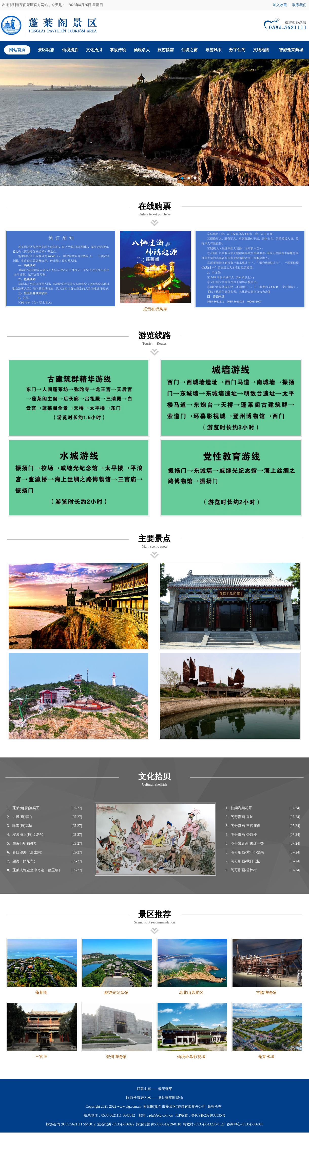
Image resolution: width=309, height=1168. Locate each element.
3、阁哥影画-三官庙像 (242, 826)
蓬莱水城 (266, 1056)
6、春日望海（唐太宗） (25, 852)
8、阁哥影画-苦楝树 (241, 870)
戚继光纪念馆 (116, 992)
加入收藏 (280, 5)
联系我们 (299, 5)
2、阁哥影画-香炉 (239, 817)
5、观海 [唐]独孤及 (22, 843)
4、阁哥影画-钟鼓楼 (241, 835)
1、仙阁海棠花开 (238, 808)
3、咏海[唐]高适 (19, 826)
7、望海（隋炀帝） (22, 861)
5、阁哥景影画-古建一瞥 (244, 843)
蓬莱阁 (41, 992)
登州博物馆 (116, 1056)
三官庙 (41, 1056)
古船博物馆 (266, 992)
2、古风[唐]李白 (19, 817)
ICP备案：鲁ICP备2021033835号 (200, 1115)
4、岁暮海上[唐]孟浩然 (25, 835)
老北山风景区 (191, 992)
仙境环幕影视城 (191, 1056)
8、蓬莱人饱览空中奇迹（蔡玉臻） (34, 870)
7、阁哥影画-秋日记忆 (242, 861)
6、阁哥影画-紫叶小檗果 (244, 852)
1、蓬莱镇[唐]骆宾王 (23, 808)
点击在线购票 (155, 309)
